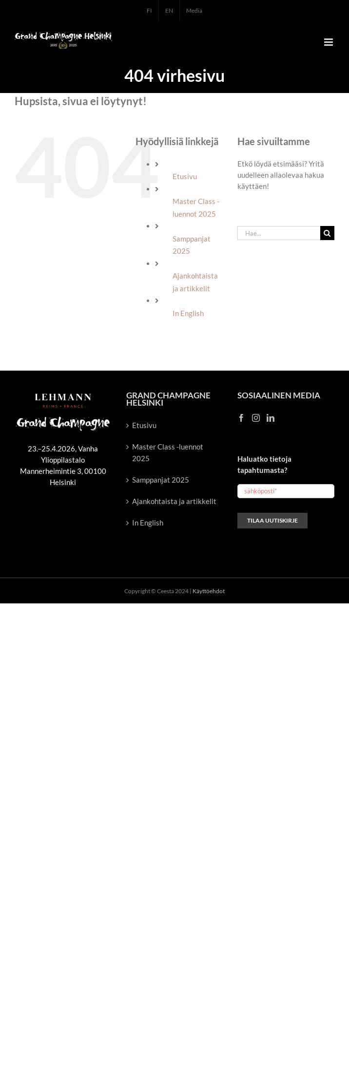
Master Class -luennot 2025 (167, 452)
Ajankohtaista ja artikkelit (174, 501)
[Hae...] (278, 233)
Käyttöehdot (209, 591)
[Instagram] (256, 418)
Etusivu (185, 176)
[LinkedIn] (270, 418)
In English (188, 313)
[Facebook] (241, 418)
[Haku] (327, 233)
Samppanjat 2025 (160, 479)
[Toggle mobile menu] (329, 42)
